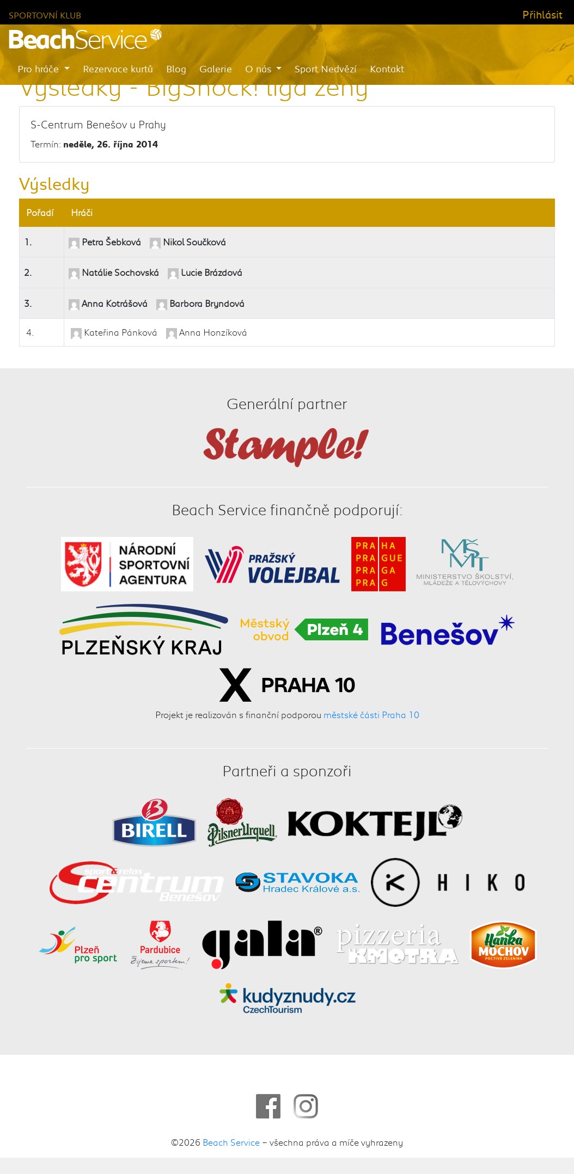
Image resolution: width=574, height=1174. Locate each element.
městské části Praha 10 (371, 714)
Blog (176, 68)
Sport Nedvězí (326, 68)
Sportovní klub (45, 15)
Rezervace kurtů (118, 68)
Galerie (215, 68)
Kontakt (387, 68)
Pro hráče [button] (39, 68)
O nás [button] (259, 68)
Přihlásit (542, 14)
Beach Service (231, 1142)
